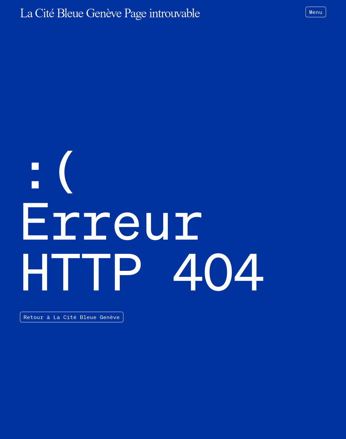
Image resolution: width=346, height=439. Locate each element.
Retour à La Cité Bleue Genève (72, 317)
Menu (315, 12)
